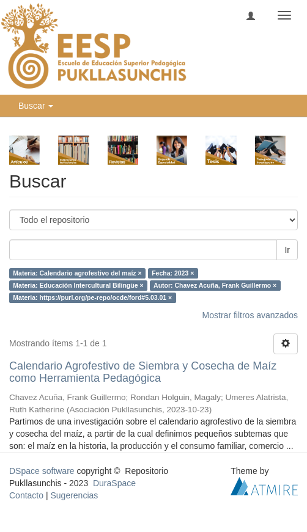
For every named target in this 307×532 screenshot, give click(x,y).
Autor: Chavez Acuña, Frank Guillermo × (215, 285)
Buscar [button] (35, 106)
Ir (287, 250)
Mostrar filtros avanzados (250, 315)
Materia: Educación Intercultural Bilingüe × (78, 285)
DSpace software (42, 471)
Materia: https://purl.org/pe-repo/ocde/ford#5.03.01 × (92, 297)
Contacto (26, 495)
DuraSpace (114, 483)
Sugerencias (74, 495)
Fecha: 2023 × (173, 273)
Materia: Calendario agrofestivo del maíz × (77, 273)
